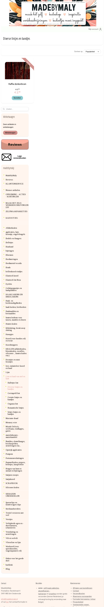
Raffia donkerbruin (42, 85)
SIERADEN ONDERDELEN (12, 422)
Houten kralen (11, 251)
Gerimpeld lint (14, 320)
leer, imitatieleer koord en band (15, 294)
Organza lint (13, 331)
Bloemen (9, 182)
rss (48, 602)
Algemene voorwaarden (82, 523)
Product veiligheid (80, 535)
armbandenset (44, 537)
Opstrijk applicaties (14, 377)
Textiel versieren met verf (14, 441)
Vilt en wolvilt (12, 465)
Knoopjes (9, 261)
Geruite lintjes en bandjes (15, 325)
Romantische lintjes (16, 335)
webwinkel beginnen (56, 602)
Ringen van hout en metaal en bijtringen (14, 397)
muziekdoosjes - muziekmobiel (12, 363)
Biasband (9, 174)
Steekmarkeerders (13, 436)
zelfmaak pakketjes (51, 515)
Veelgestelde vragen (81, 532)
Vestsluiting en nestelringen (12, 460)
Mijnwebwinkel (77, 602)
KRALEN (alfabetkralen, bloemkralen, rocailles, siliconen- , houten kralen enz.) (16, 279)
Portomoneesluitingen (15, 385)
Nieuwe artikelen (13, 117)
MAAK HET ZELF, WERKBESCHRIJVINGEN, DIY (17, 132)
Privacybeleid (78, 529)
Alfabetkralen (11, 155)
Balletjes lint (13, 310)
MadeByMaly (11, 103)
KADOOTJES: (12, 145)
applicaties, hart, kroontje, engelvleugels (15, 160)
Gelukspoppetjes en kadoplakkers (14, 216)
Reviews (9, 107)
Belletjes (9, 170)
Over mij (7, 535)
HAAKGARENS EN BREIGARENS (14, 223)
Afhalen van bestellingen (82, 515)
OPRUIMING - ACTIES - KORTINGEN (16, 122)
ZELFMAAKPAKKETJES (16, 139)
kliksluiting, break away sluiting (15, 256)
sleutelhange (43, 518)
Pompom (9, 381)
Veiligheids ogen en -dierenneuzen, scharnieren (15, 452)
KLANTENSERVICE (14, 111)
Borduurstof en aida (14, 190)
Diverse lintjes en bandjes (15, 315)
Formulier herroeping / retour (84, 526)
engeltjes (52, 521)
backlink (9, 492)
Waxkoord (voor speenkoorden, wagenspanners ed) (14, 476)
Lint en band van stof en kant (15, 305)
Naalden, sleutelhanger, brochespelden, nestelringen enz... (15, 371)
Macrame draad (12, 345)
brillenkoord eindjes (14, 199)
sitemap (43, 602)
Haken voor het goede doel (15, 487)
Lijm (8, 299)
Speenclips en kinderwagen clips (13, 430)
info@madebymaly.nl (9, 526)
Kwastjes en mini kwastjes (13, 288)
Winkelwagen (10, 60)
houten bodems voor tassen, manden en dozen (16, 246)
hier (7, 529)
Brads (8, 195)
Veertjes (9, 446)
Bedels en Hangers (13, 165)
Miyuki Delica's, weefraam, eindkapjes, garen (15, 356)
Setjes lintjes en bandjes (14, 340)
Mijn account (95, 29)
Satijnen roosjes (12, 402)
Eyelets (9, 211)
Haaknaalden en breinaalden (12, 239)
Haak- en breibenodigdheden (14, 229)
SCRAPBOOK (12, 410)
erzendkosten (79, 521)
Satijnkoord (10, 406)
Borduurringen (12, 186)
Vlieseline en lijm (13, 469)
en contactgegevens (18, 535)
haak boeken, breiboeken (16, 234)
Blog (8, 496)
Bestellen (42, 99)
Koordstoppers (12, 272)
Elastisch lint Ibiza (13, 207)
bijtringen (10, 178)
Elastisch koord (12, 203)
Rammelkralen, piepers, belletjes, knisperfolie (15, 390)
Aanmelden (42, 575)
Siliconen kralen (12, 415)
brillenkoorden (43, 540)
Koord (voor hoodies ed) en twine (16, 267)
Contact (76, 518)
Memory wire (11, 349)
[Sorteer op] (84, 51)
